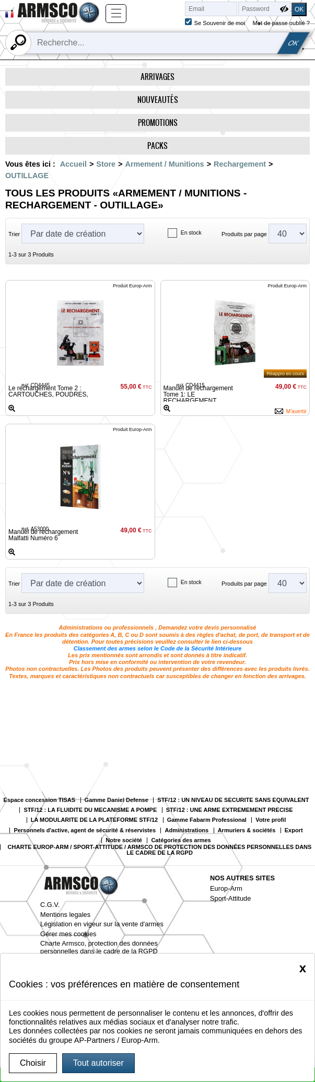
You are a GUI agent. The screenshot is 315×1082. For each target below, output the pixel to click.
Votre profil (270, 820)
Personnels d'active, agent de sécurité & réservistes (85, 830)
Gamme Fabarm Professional (207, 820)
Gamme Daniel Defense (116, 800)
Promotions (158, 122)
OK (293, 43)
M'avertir (296, 411)
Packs (157, 145)
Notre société (124, 840)
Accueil (73, 164)
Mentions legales (65, 914)
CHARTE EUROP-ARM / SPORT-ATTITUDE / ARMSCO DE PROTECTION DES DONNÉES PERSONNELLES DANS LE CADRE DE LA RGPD (160, 850)
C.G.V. (50, 905)
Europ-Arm (226, 888)
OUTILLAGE (27, 175)
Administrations (186, 830)
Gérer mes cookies (68, 934)
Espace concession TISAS (40, 800)
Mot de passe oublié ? (281, 23)
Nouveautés (157, 99)
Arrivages (157, 76)
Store (105, 164)
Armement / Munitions (164, 164)
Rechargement (240, 164)
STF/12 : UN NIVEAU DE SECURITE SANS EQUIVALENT (233, 800)
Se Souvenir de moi (219, 23)
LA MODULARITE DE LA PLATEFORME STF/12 (94, 820)
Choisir (33, 1062)
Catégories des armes (181, 840)
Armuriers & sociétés (247, 830)
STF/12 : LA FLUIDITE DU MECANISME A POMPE (90, 810)
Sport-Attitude (230, 898)
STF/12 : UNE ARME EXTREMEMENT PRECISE (229, 810)
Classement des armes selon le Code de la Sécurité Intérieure (158, 648)
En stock (191, 233)
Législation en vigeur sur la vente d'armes (102, 924)
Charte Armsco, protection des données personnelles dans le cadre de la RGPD (99, 947)
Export (294, 830)
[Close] (302, 968)
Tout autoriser (98, 1062)
